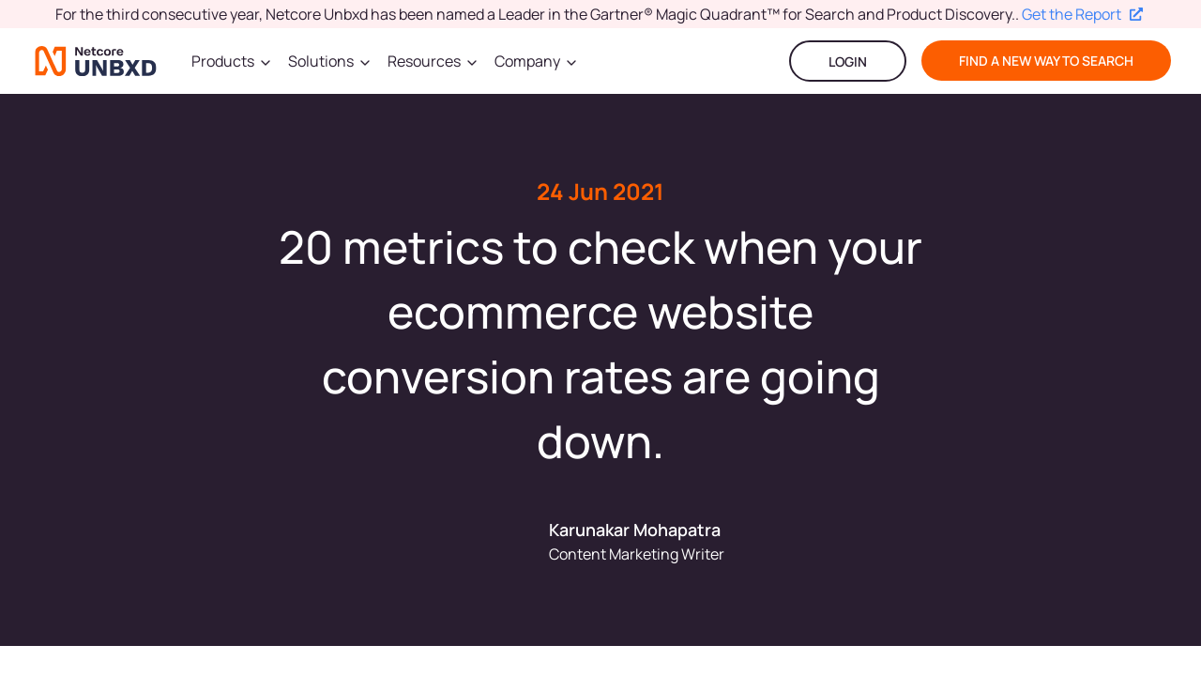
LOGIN (848, 61)
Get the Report (1082, 14)
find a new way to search (1046, 60)
